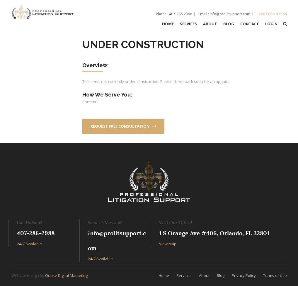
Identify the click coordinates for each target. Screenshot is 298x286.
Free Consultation (272, 13)
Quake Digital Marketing (66, 275)
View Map (167, 243)
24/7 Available (29, 243)
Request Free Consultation (123, 126)
